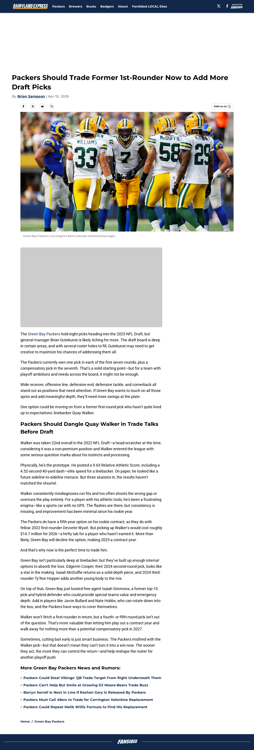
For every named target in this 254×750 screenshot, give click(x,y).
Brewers (75, 6)
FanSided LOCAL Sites (149, 6)
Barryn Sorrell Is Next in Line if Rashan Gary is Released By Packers (84, 692)
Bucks (91, 6)
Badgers (107, 6)
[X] (218, 6)
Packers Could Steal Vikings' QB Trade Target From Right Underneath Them (92, 678)
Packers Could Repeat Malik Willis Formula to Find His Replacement (85, 707)
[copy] (52, 106)
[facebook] (227, 6)
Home (25, 721)
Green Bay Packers (44, 334)
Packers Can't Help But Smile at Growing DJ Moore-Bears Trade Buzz (85, 685)
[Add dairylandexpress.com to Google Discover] (222, 106)
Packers (58, 6)
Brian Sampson (31, 96)
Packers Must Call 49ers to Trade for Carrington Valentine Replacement (88, 700)
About (123, 6)
